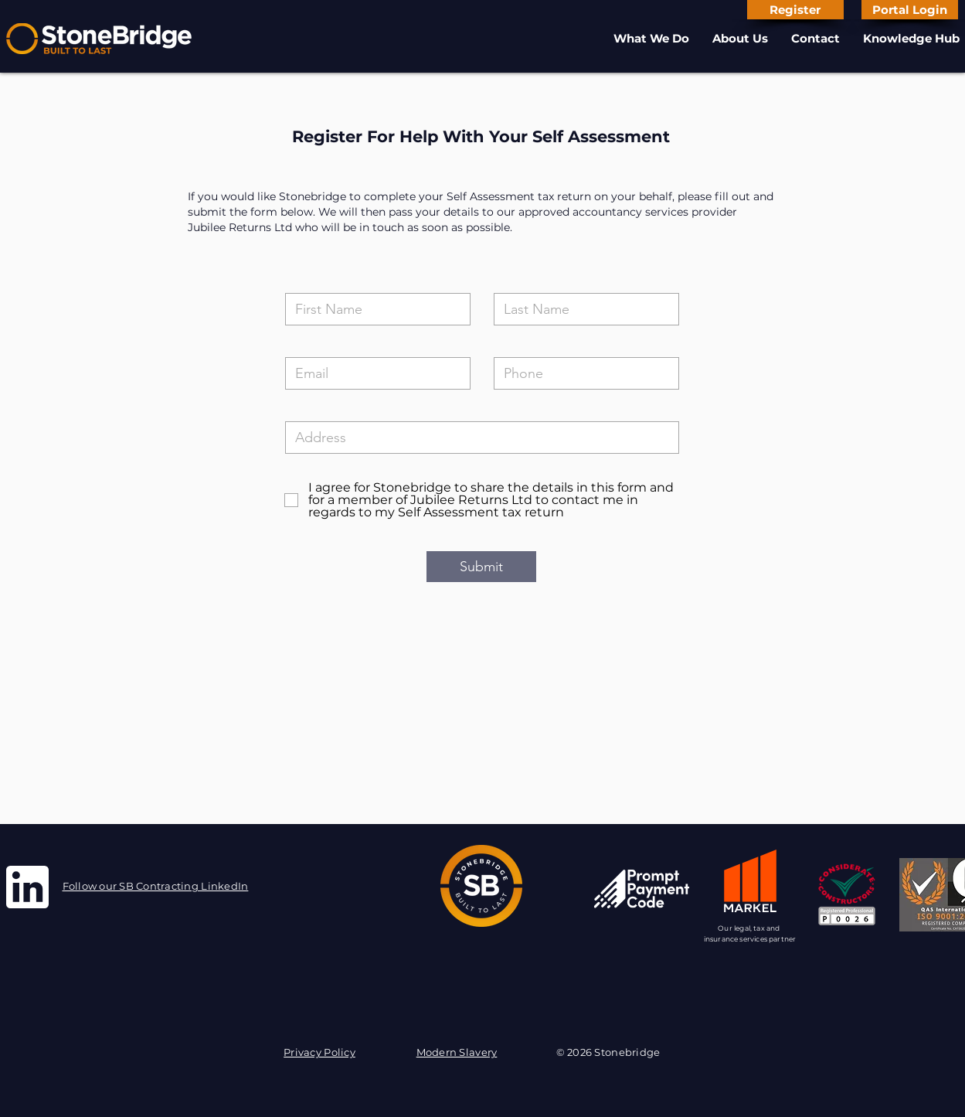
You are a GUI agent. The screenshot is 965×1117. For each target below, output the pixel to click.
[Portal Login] (909, 9)
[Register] (795, 9)
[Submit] (481, 566)
